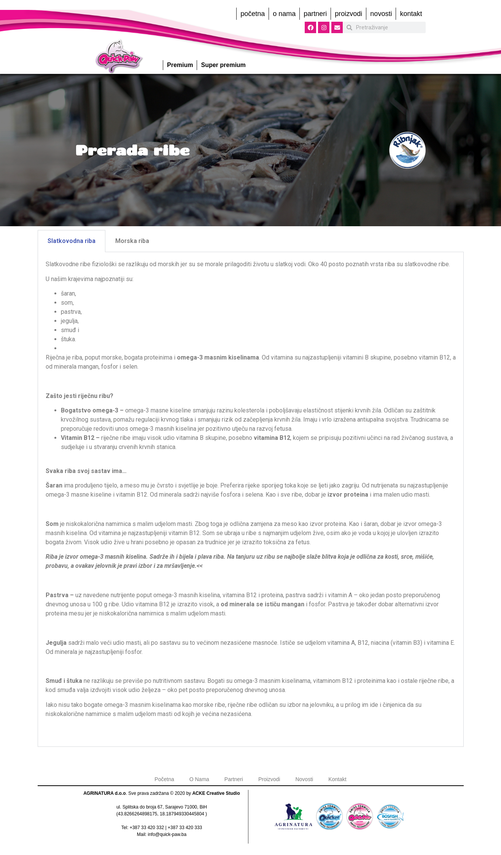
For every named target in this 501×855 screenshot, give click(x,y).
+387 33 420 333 (185, 827)
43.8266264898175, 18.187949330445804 (161, 814)
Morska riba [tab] (132, 241)
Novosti (381, 14)
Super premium (223, 65)
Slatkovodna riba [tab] (71, 241)
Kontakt (411, 14)
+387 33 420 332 (147, 827)
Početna (252, 14)
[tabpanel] (251, 499)
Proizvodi (348, 14)
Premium (180, 65)
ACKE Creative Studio (216, 793)
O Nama (284, 14)
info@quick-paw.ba (167, 834)
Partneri (315, 14)
